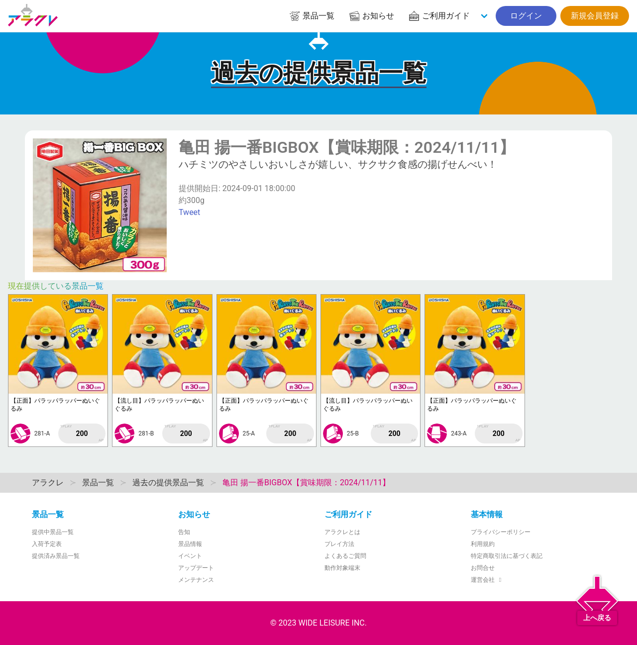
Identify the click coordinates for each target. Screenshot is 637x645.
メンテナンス (196, 579)
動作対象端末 (342, 567)
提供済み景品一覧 (56, 555)
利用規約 (483, 543)
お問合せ (483, 567)
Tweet (189, 212)
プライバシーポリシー (501, 532)
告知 (184, 532)
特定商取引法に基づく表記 (506, 555)
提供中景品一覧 (53, 532)
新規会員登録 (595, 15)
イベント (190, 555)
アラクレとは (342, 532)
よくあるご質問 (345, 555)
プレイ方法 (339, 543)
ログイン (526, 15)
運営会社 (487, 579)
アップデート (196, 567)
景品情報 (190, 543)
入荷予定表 (47, 543)
